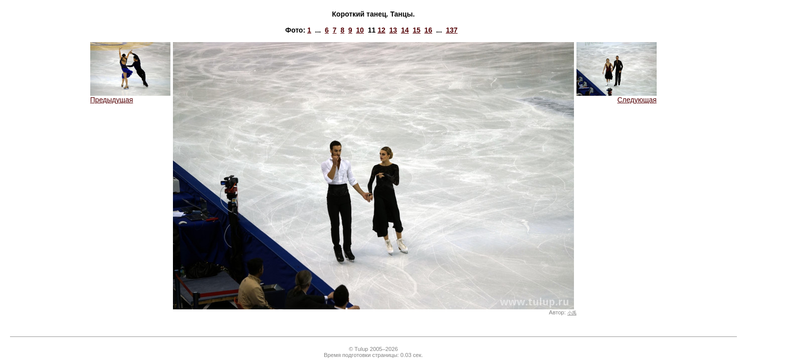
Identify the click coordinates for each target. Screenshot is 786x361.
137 (451, 30)
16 (429, 30)
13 (393, 30)
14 (405, 30)
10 (360, 30)
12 (381, 30)
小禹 (571, 312)
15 (417, 30)
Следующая (616, 96)
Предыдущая (130, 96)
